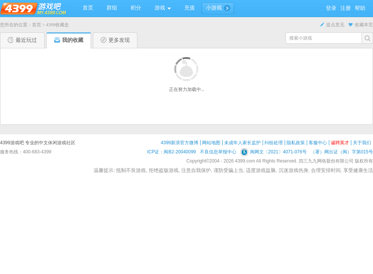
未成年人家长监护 (242, 142)
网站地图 (211, 142)
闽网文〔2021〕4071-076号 (273, 152)
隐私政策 (296, 142)
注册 (345, 8)
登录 (331, 8)
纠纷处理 (274, 142)
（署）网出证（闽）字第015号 (342, 152)
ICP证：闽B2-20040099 (171, 152)
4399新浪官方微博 (179, 142)
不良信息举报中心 (218, 152)
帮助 (360, 8)
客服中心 (318, 142)
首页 (36, 24)
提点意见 (332, 24)
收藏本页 (360, 24)
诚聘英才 (340, 142)
